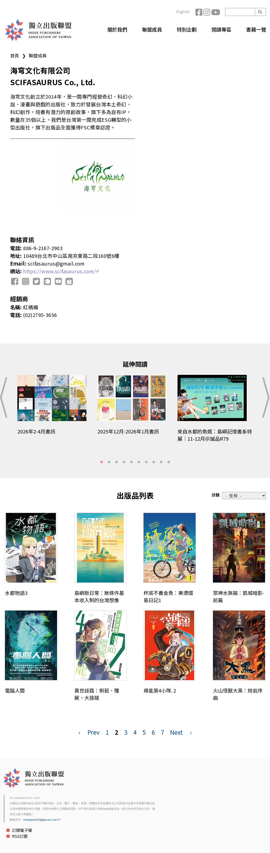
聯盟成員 (152, 29)
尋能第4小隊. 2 (160, 690)
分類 (215, 495)
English (182, 11)
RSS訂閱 (20, 836)
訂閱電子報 (22, 830)
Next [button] (265, 397)
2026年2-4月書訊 (36, 431)
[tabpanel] (55, 408)
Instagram (207, 12)
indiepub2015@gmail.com (41, 819)
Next (176, 732)
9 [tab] (161, 462)
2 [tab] (109, 462)
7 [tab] (146, 462)
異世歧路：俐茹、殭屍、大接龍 (96, 694)
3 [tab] (116, 462)
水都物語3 (16, 592)
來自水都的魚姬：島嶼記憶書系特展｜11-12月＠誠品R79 (215, 435)
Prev (94, 732)
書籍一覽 (256, 29)
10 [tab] (168, 462)
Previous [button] (5, 397)
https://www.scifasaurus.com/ (61, 271)
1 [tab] (101, 462)
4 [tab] (123, 462)
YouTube (215, 12)
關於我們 (117, 29)
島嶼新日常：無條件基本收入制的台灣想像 (99, 596)
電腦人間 (15, 690)
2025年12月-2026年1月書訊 (128, 431)
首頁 (14, 55)
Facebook (199, 12)
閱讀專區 (221, 29)
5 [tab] (131, 462)
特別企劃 (187, 29)
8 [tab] (153, 462)
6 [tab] (138, 462)
